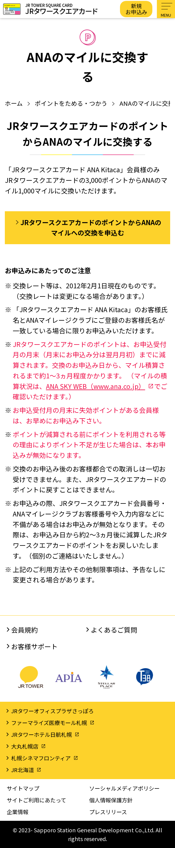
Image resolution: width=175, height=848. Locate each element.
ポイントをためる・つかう (71, 103)
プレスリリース (108, 812)
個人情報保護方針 (111, 800)
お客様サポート (34, 646)
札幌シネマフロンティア (41, 758)
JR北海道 (22, 770)
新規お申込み (136, 9)
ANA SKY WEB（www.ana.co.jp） (95, 386)
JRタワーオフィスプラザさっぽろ (52, 711)
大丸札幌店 (24, 746)
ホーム (14, 103)
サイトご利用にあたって (36, 800)
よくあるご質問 (114, 629)
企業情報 (17, 812)
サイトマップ (23, 788)
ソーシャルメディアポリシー (124, 788)
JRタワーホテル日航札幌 (41, 734)
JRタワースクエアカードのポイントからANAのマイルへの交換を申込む (91, 228)
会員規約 (24, 629)
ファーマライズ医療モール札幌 (49, 723)
